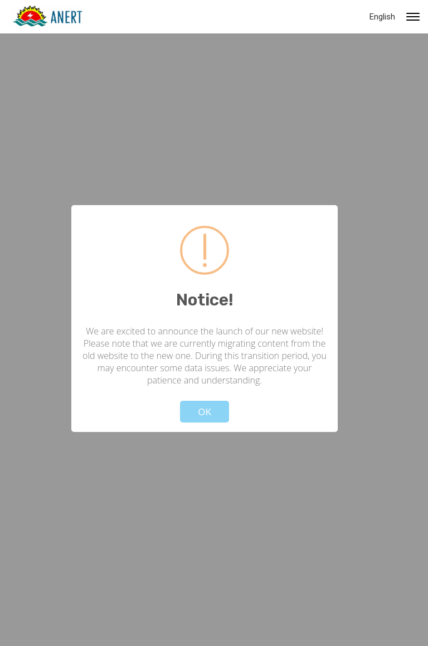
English (382, 17)
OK (204, 411)
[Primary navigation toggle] (413, 17)
